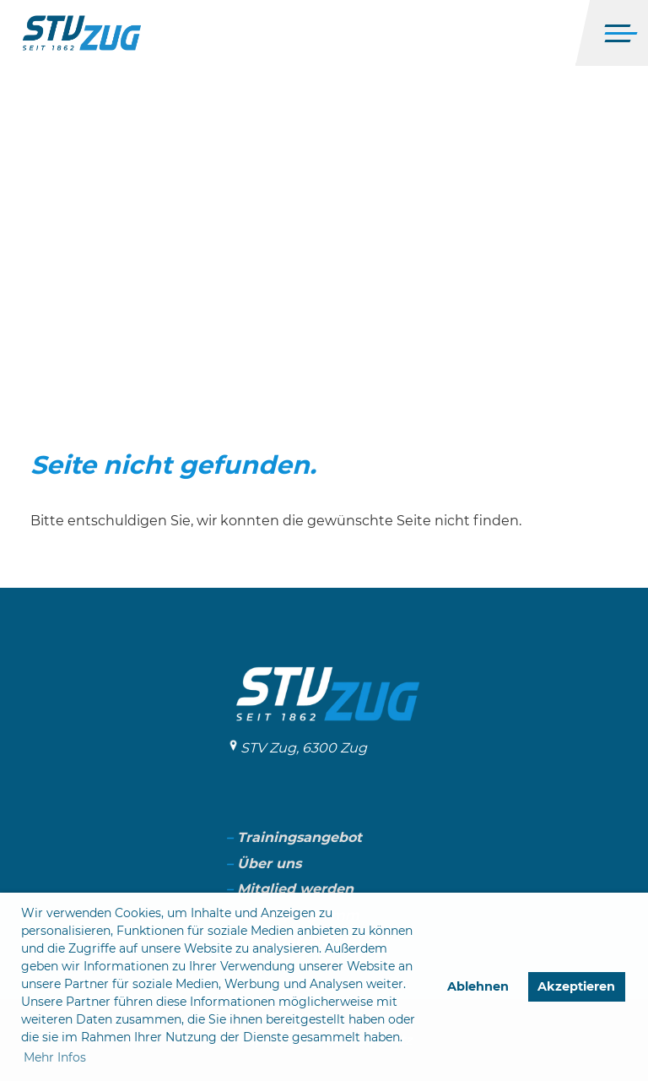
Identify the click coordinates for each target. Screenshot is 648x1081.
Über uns (269, 864)
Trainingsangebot (299, 837)
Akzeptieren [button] (576, 986)
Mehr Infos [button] (55, 1057)
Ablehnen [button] (478, 986)
